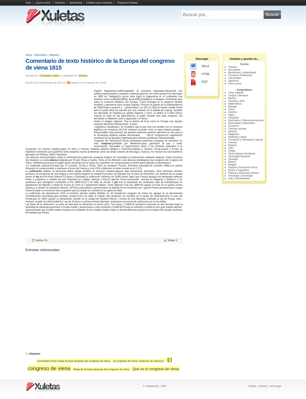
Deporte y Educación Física (242, 167)
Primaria (232, 67)
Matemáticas (235, 103)
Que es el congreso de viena (155, 369)
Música (232, 161)
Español (232, 145)
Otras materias (236, 92)
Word (199, 66)
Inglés (231, 114)
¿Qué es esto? (43, 2)
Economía (233, 126)
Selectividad (75, 2)
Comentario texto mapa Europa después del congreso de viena (73, 360)
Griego (231, 150)
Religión (232, 164)
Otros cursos (235, 83)
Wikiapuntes (152, 386)
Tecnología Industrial (239, 156)
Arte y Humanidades (239, 178)
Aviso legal (275, 386)
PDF (199, 82)
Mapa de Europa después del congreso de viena (101, 369)
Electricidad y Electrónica (241, 123)
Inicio (28, 2)
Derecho (232, 131)
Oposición (233, 80)
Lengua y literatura (238, 95)
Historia (54, 55)
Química (232, 112)
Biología (232, 106)
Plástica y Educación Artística (243, 173)
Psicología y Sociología (240, 175)
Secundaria (234, 69)
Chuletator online (49, 75)
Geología (233, 159)
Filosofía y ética (236, 101)
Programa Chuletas (127, 2)
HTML (200, 74)
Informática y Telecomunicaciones (246, 120)
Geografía (233, 117)
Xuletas (252, 386)
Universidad (234, 78)
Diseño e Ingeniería (238, 170)
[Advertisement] (153, 39)
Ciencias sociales (237, 128)
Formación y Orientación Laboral (245, 139)
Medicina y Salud (237, 137)
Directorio (60, 2)
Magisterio (233, 134)
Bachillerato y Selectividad (242, 72)
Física (231, 109)
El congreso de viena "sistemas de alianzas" (138, 360)
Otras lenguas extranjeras (241, 153)
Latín (230, 148)
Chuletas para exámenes (99, 2)
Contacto (263, 386)
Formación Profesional (240, 75)
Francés (232, 142)
